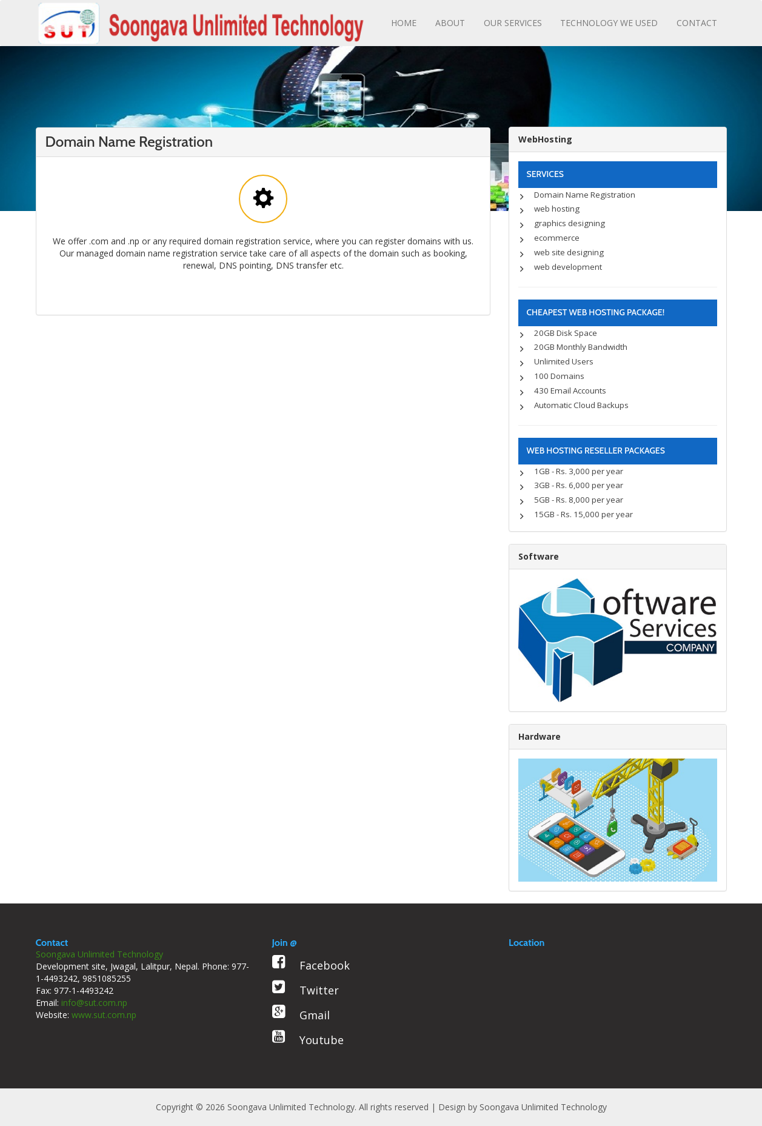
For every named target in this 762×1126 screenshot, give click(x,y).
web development (568, 266)
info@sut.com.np (94, 1002)
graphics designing (569, 223)
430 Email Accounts (570, 390)
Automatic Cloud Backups (581, 405)
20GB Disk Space (565, 332)
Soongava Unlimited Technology (543, 1107)
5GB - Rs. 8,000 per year (578, 499)
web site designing (569, 252)
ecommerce (557, 237)
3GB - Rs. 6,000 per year (578, 485)
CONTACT (697, 22)
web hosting (557, 208)
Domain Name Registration (584, 194)
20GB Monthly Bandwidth (580, 346)
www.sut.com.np (104, 1014)
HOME (403, 22)
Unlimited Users (563, 361)
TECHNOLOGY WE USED (609, 22)
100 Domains (559, 375)
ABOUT (450, 22)
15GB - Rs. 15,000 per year (583, 514)
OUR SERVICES (513, 22)
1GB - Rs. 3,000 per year (578, 471)
